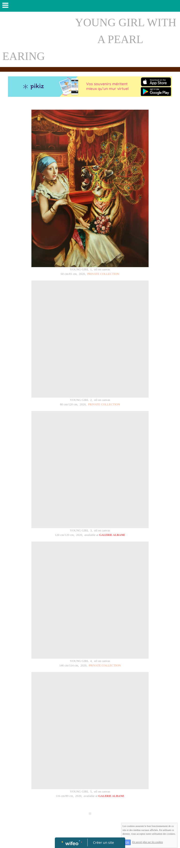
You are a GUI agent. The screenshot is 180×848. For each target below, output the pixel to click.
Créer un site (103, 842)
